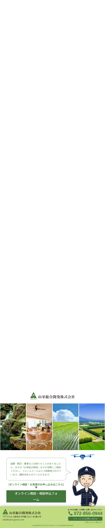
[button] (36, 496)
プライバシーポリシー (93, 522)
